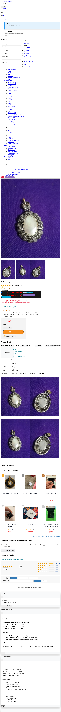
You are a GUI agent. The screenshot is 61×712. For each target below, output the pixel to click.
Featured (4, 53)
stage (9, 72)
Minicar (10, 105)
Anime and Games (13, 87)
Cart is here (27, 47)
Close (2, 706)
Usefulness (33, 578)
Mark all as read (5, 20)
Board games (11, 106)
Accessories (18, 351)
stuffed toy (11, 100)
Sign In (3, 10)
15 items (57, 563)
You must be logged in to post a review (12, 559)
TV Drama (27, 66)
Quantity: (5, 600)
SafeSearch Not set (6, 8)
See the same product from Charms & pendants (46, 536)
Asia (9, 95)
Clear (44, 580)
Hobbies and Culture (14, 77)
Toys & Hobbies (9, 97)
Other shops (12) (10, 306)
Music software (8, 80)
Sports (9, 74)
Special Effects (12, 69)
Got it (2, 653)
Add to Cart (13, 332)
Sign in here (27, 43)
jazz (9, 92)
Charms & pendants (20, 356)
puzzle (10, 103)
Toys (9, 98)
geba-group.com (7, 1)
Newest (14, 578)
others (9, 71)
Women (4, 62)
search (3, 7)
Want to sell (5, 56)
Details (26, 300)
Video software (28, 61)
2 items (57, 567)
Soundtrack (11, 88)
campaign (5, 44)
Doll (9, 101)
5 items (57, 565)
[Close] (2, 597)
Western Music (12, 84)
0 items (57, 571)
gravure (10, 79)
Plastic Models (12, 113)
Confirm (9, 606)
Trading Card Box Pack (14, 114)
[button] (30, 17)
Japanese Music (12, 82)
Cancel (3, 606)
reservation (5, 50)
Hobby (10, 109)
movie (25, 64)
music (9, 68)
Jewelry (17, 354)
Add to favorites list (9, 336)
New (18, 292)
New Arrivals (6, 47)
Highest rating (23, 578)
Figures (10, 111)
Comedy (10, 76)
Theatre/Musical (12, 90)
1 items (57, 569)
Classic (10, 85)
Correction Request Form (8, 550)
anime (25, 63)
